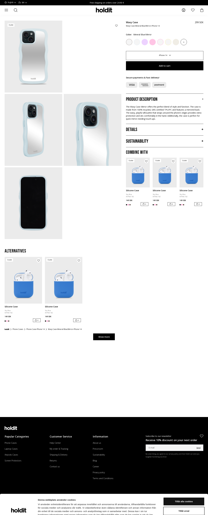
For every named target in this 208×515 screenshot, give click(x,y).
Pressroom (98, 448)
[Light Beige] (176, 42)
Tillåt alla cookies (184, 481)
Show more (104, 336)
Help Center (55, 443)
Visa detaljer (157, 509)
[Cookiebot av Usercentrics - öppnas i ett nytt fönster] (18, 509)
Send (198, 448)
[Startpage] (7, 329)
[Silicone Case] (138, 172)
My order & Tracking (59, 448)
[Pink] (152, 42)
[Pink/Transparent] (160, 42)
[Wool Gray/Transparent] (129, 42)
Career (96, 466)
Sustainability (99, 454)
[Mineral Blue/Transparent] (137, 42)
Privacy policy (99, 472)
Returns (53, 460)
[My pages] (183, 10)
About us (97, 443)
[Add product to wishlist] (116, 25)
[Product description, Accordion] (164, 99)
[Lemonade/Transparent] (168, 42)
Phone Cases (11, 443)
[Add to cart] (144, 204)
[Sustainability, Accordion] (164, 141)
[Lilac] (145, 42)
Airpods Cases (11, 454)
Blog (95, 460)
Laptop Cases (11, 448)
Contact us (55, 466)
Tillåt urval (184, 490)
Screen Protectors (13, 460)
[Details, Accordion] (164, 129)
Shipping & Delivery (58, 454)
